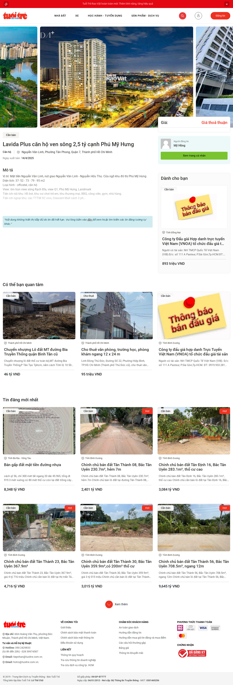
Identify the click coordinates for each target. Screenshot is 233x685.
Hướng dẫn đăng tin (130, 632)
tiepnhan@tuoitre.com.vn (27, 656)
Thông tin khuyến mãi (131, 653)
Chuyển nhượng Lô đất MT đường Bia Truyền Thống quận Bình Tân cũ (36, 351)
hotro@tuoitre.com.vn (25, 662)
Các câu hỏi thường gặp (132, 642)
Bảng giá (124, 647)
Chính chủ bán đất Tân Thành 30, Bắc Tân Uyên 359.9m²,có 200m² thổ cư (116, 563)
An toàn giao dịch (129, 627)
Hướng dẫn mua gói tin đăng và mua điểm (142, 637)
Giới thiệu (66, 627)
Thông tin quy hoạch (72, 655)
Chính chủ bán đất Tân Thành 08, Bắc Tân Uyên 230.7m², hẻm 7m (116, 467)
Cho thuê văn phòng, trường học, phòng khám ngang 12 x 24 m (115, 351)
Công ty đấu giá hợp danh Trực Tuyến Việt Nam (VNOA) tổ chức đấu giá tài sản (193, 351)
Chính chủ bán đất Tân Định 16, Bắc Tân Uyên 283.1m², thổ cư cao (192, 467)
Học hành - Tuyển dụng (105, 15)
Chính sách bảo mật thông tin (77, 637)
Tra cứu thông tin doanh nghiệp (78, 660)
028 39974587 (30, 651)
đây (89, 219)
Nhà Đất (60, 15)
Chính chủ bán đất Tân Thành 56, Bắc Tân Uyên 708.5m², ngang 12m (194, 563)
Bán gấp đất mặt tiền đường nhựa (32, 465)
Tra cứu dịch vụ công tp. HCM (77, 665)
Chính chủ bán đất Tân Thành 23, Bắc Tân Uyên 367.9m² (39, 563)
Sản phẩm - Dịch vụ (145, 15)
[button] (229, 73)
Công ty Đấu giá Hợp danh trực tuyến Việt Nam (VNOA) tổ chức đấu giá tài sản (193, 241)
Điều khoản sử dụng (72, 642)
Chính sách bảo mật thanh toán (78, 632)
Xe (77, 15)
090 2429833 (22, 647)
